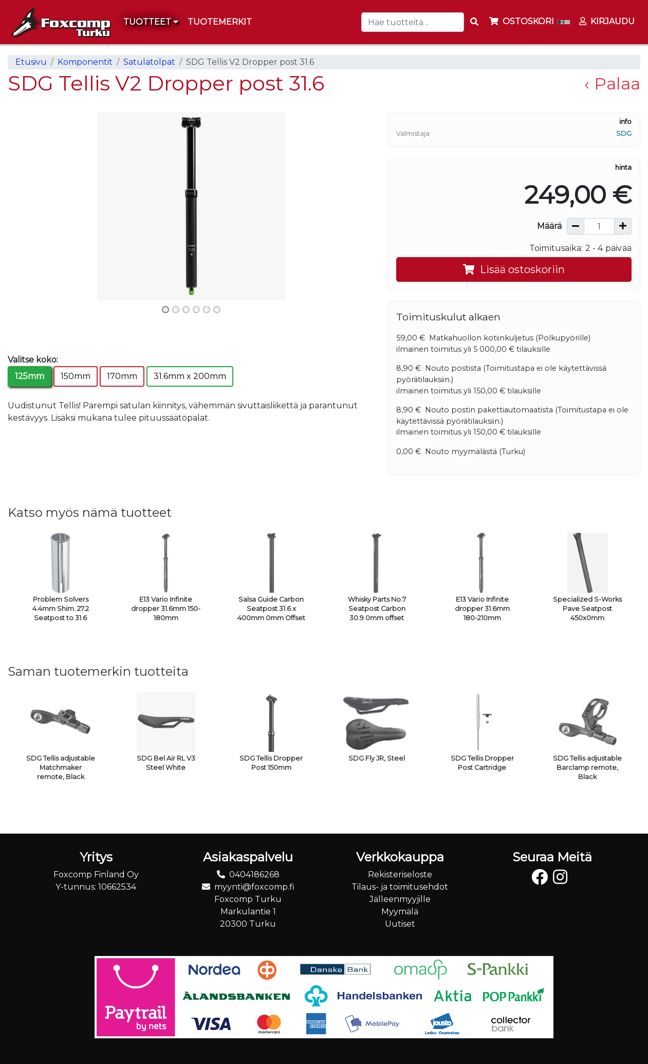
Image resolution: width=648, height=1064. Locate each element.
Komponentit (85, 62)
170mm (122, 376)
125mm (29, 376)
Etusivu (31, 62)
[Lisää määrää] (623, 226)
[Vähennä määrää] (575, 226)
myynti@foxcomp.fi (254, 887)
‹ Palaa (612, 83)
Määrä (549, 226)
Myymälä (399, 911)
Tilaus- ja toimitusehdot (399, 887)
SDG (624, 133)
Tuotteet (150, 22)
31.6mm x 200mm (190, 376)
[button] (35, 206)
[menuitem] (220, 22)
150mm (75, 376)
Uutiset (400, 924)
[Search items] (474, 22)
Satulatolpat (149, 62)
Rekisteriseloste (400, 874)
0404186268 (254, 874)
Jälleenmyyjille (400, 899)
